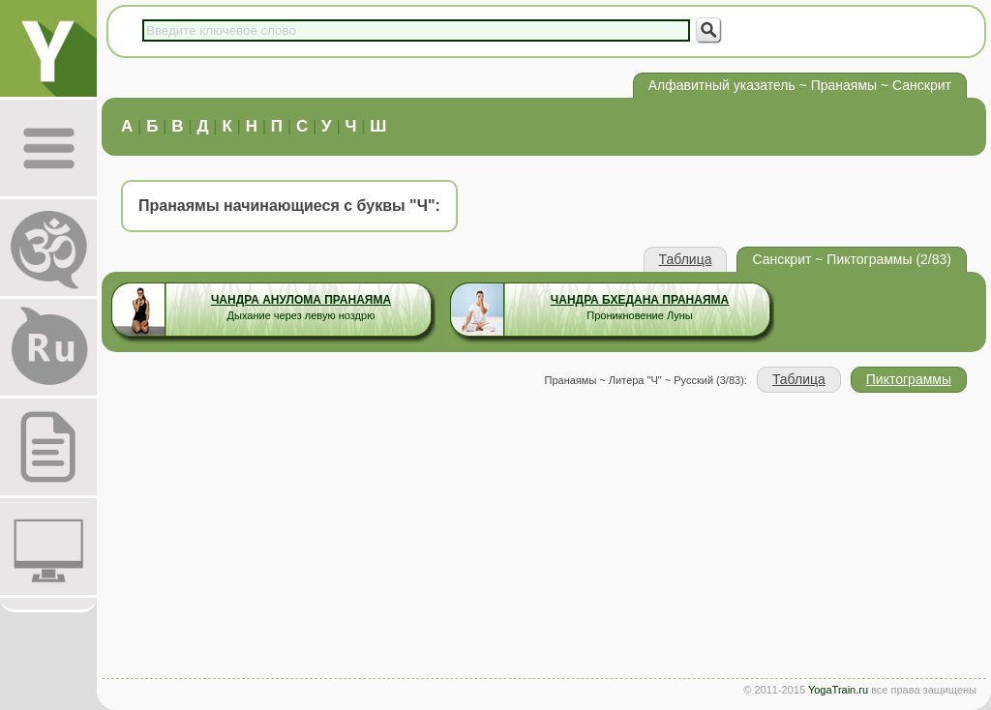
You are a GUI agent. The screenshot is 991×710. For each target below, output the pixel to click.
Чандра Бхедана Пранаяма (640, 300)
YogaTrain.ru (838, 689)
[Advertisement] (544, 537)
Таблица (685, 259)
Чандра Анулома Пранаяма (301, 300)
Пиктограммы (908, 379)
